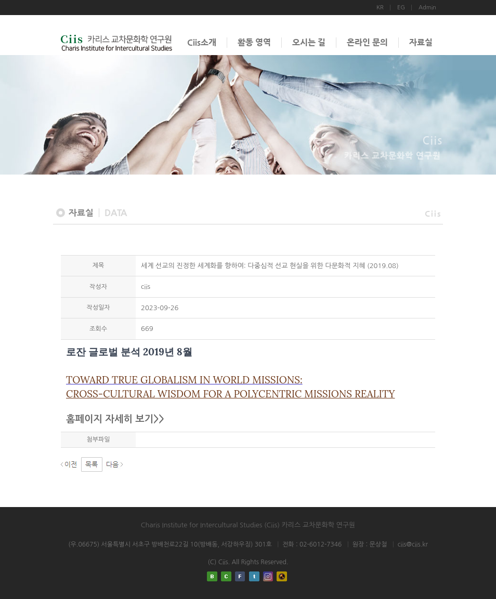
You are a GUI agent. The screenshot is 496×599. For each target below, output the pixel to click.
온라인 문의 (367, 42)
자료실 (421, 42)
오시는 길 (308, 42)
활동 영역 (254, 42)
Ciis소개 (201, 42)
